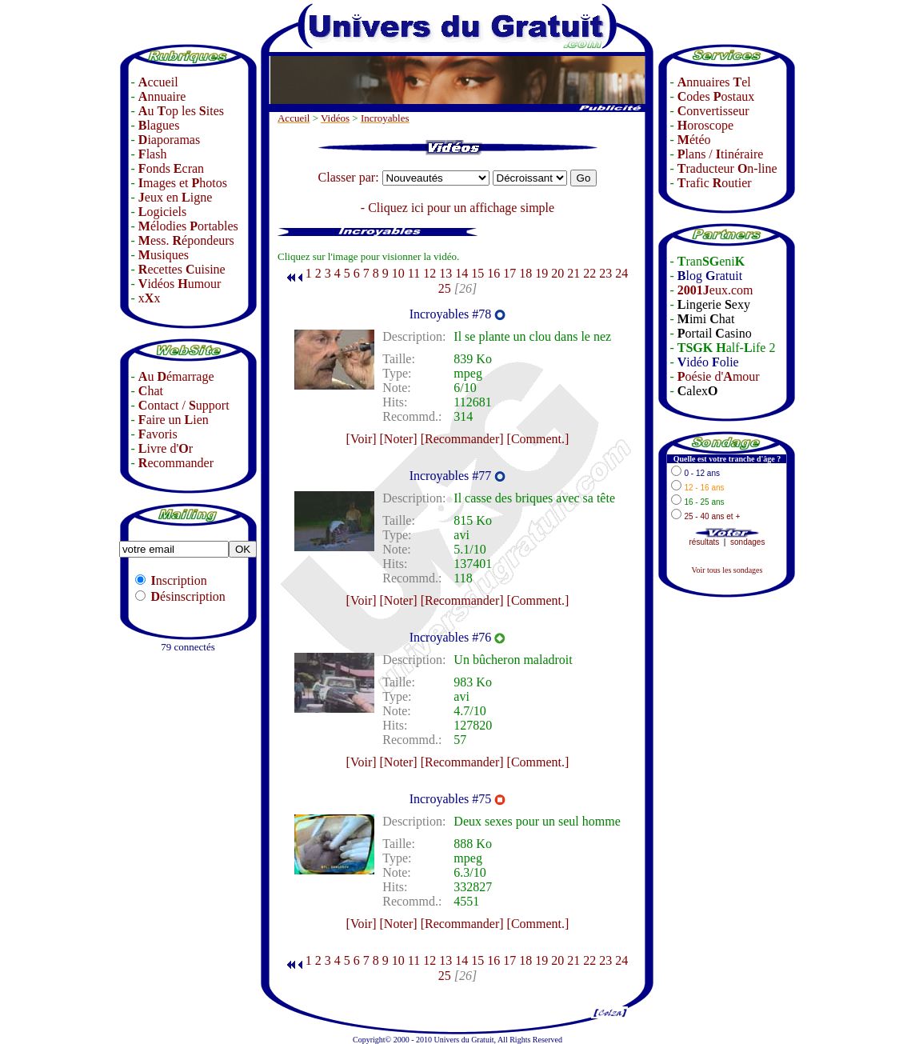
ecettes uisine (182, 269)
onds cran (171, 168)
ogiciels (162, 211)
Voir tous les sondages (726, 570)
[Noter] (399, 439)
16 (493, 273)
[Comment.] (538, 439)
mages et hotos (182, 183)
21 (573, 273)
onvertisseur (713, 111)
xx (149, 298)
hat (150, 391)
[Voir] (361, 439)
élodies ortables (188, 226)
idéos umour (180, 283)
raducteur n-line (727, 168)
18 (525, 273)
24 (621, 273)
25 (444, 288)
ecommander (176, 463)
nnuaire (162, 96)
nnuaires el (714, 82)
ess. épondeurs (186, 240)
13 (445, 273)
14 (461, 273)
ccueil (158, 82)
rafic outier (714, 183)
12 (429, 273)
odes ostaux (715, 96)
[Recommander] (462, 439)
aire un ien (173, 419)
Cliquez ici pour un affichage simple (461, 207)
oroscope (705, 125)
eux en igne (175, 197)
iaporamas (169, 139)
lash (152, 154)
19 (541, 273)
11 (414, 273)
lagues (159, 125)
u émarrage (176, 376)
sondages (747, 542)
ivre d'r (165, 448)
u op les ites (181, 111)
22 (589, 273)
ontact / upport (184, 405)
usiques (163, 255)
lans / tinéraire (720, 154)
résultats (704, 542)
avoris (158, 434)
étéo (694, 139)
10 (398, 273)
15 (477, 273)
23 (605, 273)
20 (557, 273)
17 (509, 273)
